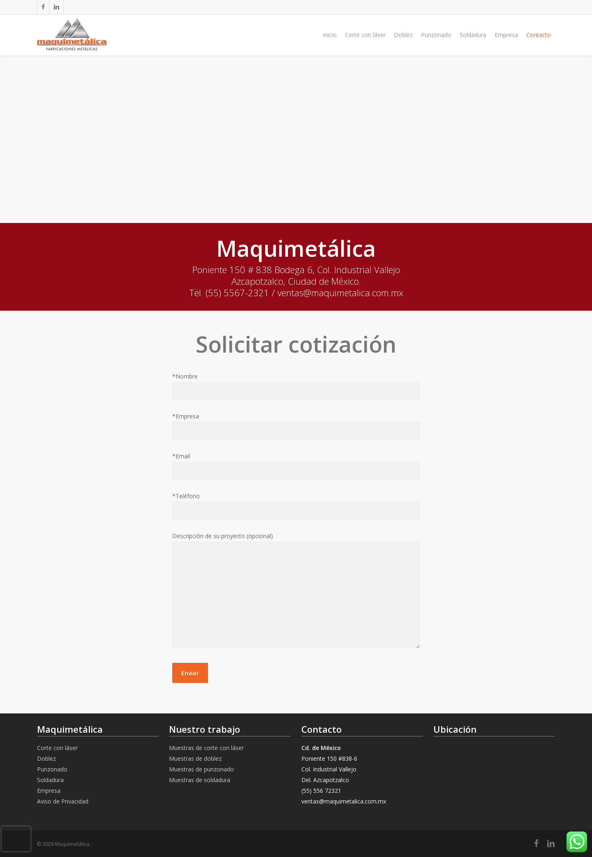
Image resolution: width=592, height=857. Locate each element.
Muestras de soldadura (199, 780)
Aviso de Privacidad (62, 801)
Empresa (48, 790)
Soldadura (50, 780)
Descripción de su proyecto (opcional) (296, 592)
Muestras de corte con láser (206, 748)
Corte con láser (57, 748)
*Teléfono (296, 506)
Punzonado (52, 769)
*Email (296, 466)
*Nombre (296, 386)
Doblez (46, 758)
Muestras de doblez (195, 758)
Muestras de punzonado (201, 769)
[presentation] (16, 839)
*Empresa (296, 426)
